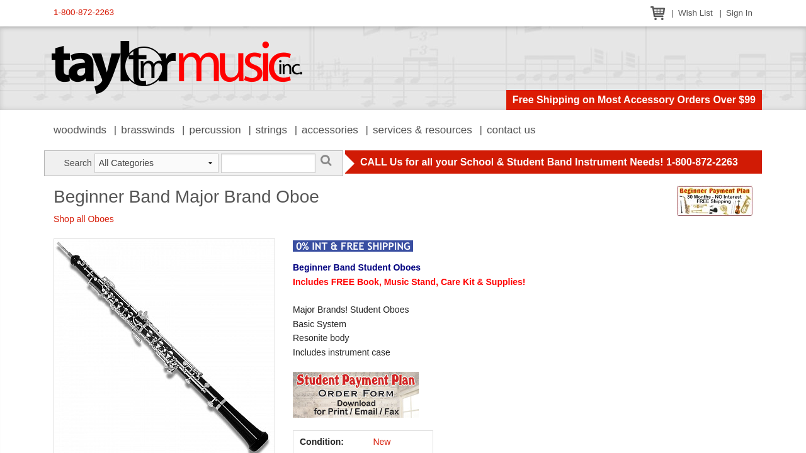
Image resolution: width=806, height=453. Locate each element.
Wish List (695, 13)
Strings (271, 130)
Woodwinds (80, 130)
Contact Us (511, 130)
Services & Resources (422, 130)
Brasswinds (147, 130)
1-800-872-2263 (84, 12)
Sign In (739, 13)
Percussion (215, 130)
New (381, 442)
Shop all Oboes (84, 219)
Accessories (330, 130)
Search (77, 163)
